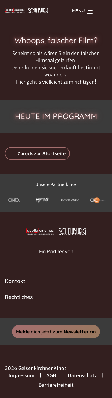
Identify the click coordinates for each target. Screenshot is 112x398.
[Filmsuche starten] (101, 11)
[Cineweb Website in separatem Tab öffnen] (56, 258)
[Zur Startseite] (26, 11)
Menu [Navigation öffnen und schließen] (82, 11)
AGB (51, 375)
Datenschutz (82, 375)
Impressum (21, 375)
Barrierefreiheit (56, 385)
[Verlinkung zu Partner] (14, 200)
